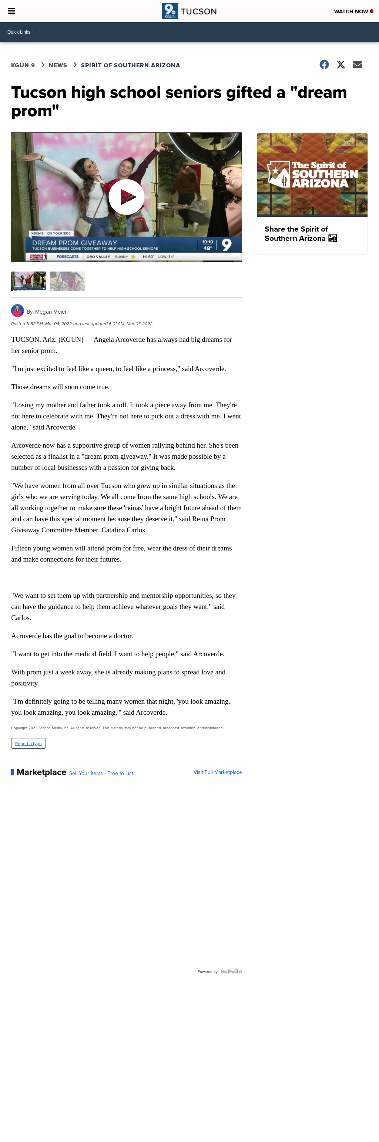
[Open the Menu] (11, 11)
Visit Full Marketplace (218, 772)
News (58, 65)
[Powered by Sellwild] (231, 971)
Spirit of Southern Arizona (130, 65)
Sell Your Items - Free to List (101, 773)
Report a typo (28, 743)
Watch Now (353, 11)
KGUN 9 (23, 65)
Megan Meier (51, 312)
